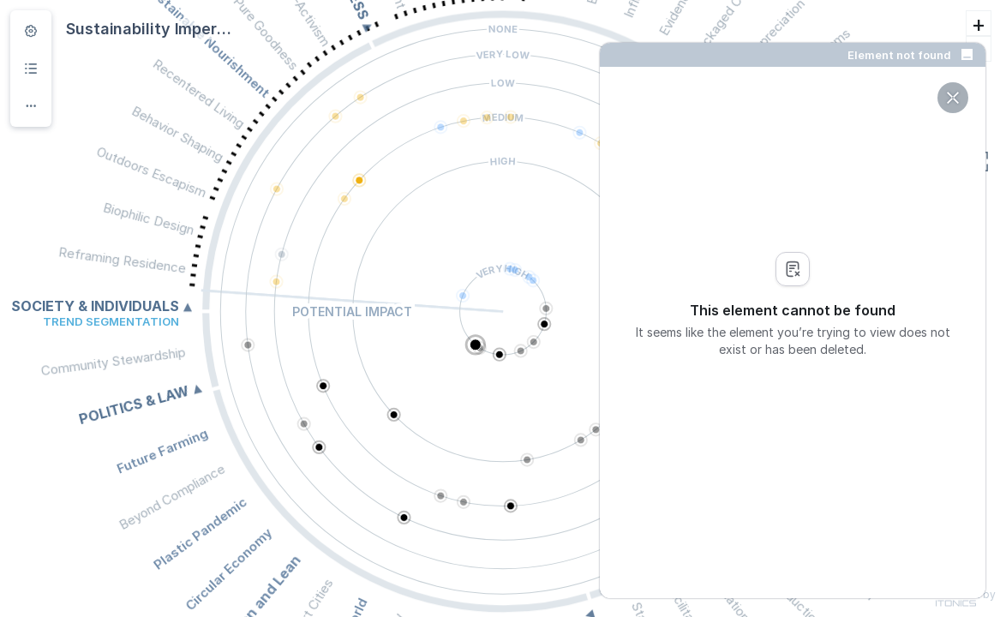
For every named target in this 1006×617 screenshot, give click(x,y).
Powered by (966, 598)
